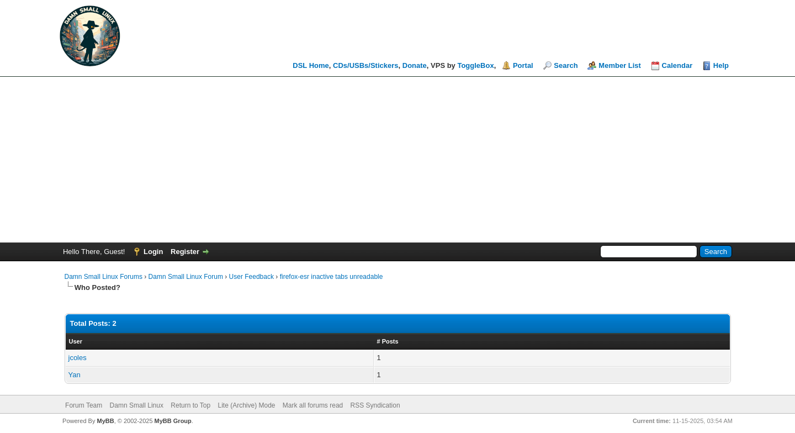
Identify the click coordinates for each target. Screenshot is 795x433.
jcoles (77, 357)
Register (185, 251)
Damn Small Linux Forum (186, 277)
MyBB (105, 421)
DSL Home (311, 65)
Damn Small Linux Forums (103, 277)
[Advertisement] (397, 159)
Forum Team (83, 405)
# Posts (388, 341)
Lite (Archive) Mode (246, 405)
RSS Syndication (375, 405)
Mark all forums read (313, 405)
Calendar (677, 65)
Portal (523, 65)
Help (721, 65)
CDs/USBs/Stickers (366, 65)
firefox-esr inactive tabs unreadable (331, 277)
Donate (414, 65)
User (75, 341)
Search (565, 65)
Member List (619, 65)
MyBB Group (173, 421)
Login (153, 251)
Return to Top (190, 405)
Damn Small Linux (136, 405)
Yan (74, 375)
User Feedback (251, 277)
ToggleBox (475, 65)
